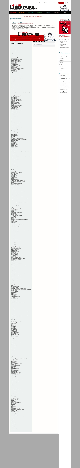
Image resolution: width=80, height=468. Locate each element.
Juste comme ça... (13, 142)
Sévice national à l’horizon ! (15, 239)
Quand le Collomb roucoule (15, 332)
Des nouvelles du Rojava (14, 163)
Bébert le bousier (13, 414)
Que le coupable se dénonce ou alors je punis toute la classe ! (19, 219)
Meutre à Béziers (13, 174)
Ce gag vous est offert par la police (16, 73)
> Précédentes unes (62, 68)
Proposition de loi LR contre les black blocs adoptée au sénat (19, 302)
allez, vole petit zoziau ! (14, 329)
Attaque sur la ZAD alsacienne (15, 370)
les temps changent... (14, 376)
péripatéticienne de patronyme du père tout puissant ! (18, 288)
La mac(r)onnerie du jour (14, 317)
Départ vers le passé (14, 294)
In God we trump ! (13, 54)
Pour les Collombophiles (14, 333)
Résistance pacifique (14, 223)
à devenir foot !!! (13, 89)
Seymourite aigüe (13, 280)
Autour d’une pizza (13, 403)
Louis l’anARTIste (13, 396)
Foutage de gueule (13, 362)
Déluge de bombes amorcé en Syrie (16, 372)
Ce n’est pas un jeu (13, 51)
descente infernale (13, 366)
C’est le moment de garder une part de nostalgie (17, 138)
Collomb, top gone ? (14, 322)
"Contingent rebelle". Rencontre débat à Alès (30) (18, 180)
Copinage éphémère (14, 170)
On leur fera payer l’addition (15, 368)
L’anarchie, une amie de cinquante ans (16, 393)
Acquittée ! (12, 211)
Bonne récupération (14, 328)
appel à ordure (13, 264)
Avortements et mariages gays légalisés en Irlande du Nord (19, 202)
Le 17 (12, 150)
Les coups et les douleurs (14, 284)
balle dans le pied (13, 325)
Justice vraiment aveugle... (14, 129)
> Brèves (60, 64)
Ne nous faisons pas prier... (15, 140)
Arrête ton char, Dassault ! (14, 149)
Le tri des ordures (13, 391)
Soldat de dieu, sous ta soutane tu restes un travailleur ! (19, 139)
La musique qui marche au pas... (15, 373)
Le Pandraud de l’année (14, 66)
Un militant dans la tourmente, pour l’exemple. (17, 224)
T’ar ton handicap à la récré (15, 374)
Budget (12, 335)
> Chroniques (61, 60)
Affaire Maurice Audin (14, 361)
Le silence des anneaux (14, 63)
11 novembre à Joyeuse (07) (15, 286)
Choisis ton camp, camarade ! (15, 413)
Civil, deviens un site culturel (15, 111)
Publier (50, 2)
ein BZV (12, 352)
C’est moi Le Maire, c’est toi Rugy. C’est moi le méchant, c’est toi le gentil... (21, 289)
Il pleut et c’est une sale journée (15, 96)
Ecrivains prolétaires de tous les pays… (16, 105)
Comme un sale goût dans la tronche (16, 402)
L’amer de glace (13, 186)
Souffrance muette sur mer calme (15, 106)
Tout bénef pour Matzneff (14, 144)
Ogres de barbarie (13, 406)
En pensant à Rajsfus (14, 165)
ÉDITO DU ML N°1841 (14, 108)
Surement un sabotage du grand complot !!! (17, 183)
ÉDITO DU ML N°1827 (14, 148)
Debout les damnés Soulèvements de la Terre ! (17, 68)
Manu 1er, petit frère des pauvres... (16, 365)
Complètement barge (14, 210)
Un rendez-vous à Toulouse (15, 56)
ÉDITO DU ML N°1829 (14, 143)
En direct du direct (13, 261)
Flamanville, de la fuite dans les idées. (16, 321)
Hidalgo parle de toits (14, 314)
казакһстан (12, 318)
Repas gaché (13, 404)
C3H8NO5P (12, 354)
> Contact (61, 49)
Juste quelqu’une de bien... (14, 64)
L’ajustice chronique (14, 62)
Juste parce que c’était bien (15, 109)
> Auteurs (61, 66)
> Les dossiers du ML (63, 56)
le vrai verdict (13, 355)
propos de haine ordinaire (14, 201)
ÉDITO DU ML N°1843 (14, 98)
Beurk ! (12, 324)
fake (11, 357)
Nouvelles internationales (29, 16)
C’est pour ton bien (13, 216)
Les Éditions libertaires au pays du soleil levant (17, 127)
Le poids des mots (13, 52)
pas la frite (12, 400)
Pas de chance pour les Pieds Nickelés (16, 172)
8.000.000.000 (13, 91)
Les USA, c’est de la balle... (15, 50)
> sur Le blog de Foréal (63, 76)
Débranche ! (12, 360)
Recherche (61, 70)
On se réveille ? (13, 133)
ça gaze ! (12, 369)
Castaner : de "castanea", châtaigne (16, 248)
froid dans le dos (13, 243)
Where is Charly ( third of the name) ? (16, 99)
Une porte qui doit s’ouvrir (14, 58)
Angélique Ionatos (13, 141)
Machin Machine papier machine (15, 126)
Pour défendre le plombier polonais (16, 226)
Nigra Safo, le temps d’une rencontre (16, 208)
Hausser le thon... (13, 260)
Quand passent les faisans (14, 298)
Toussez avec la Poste (14, 175)
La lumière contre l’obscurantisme (15, 204)
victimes (12, 395)
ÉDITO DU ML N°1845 (14, 88)
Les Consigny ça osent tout (15, 334)
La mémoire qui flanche (14, 323)
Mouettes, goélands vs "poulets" (15, 69)
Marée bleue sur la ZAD (14, 410)
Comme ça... (12, 94)
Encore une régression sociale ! (15, 205)
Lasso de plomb (13, 327)
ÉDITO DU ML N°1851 (14, 70)
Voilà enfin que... (13, 136)
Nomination (12, 164)
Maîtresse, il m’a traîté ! (14, 330)
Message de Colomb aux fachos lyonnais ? (17, 283)
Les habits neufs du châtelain (15, 398)
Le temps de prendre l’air (14, 336)
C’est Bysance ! (13, 297)
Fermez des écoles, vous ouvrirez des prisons (17, 409)
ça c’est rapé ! (13, 367)
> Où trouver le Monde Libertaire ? (63, 45)
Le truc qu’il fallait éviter (14, 135)
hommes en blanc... (13, 339)
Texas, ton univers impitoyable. (15, 132)
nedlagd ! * (12, 375)
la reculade (12, 220)
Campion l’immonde (14, 337)
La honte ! (12, 187)
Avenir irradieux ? (13, 207)
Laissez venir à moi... (14, 326)
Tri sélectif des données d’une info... (16, 246)
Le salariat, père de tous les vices (15, 277)
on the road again (13, 401)
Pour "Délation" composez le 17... (15, 173)
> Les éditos (61, 58)
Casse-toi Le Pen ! (13, 364)
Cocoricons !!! (13, 101)
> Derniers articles (62, 54)
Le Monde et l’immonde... (14, 146)
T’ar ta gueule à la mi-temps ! (15, 390)
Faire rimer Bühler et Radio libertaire (16, 95)
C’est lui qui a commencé (14, 255)
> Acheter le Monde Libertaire (64, 39)
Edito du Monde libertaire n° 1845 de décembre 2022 (18, 87)
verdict (12, 353)
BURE (12, 285)
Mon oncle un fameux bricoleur (15, 296)
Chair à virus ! (13, 169)
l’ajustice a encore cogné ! (14, 253)
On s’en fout (12, 377)
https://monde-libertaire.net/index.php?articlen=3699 (25, 23)
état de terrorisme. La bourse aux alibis (16, 212)
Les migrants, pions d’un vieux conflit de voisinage (18, 181)
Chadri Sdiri (12, 182)
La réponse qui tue (13, 222)
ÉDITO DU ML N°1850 (14, 74)
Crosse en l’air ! (13, 245)
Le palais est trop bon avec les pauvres (16, 363)
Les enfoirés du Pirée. (14, 225)
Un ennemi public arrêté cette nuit (15, 184)
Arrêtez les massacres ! (14, 145)
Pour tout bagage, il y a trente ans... (16, 65)
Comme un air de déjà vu (14, 254)
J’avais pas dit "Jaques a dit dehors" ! (16, 100)
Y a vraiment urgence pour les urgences (16, 215)
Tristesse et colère (13, 295)
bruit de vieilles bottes (14, 242)
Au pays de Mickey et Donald (15, 179)
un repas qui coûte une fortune (15, 72)
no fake (12, 356)
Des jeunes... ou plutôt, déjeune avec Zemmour (17, 128)
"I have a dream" (13, 262)
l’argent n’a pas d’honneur (14, 415)
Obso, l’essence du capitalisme (15, 247)
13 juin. (12, 167)
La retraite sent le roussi (14, 300)
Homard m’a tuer (13, 217)
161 (11, 125)
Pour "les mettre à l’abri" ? (14, 188)
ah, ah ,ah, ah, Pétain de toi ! (15, 291)
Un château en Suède (14, 371)
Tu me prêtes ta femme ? (14, 331)
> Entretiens (61, 62)
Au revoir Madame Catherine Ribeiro (16, 61)
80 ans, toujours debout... (14, 287)
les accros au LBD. (13, 256)
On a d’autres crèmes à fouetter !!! (15, 103)
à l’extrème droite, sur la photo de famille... (17, 316)
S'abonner (54, 2)
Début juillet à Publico (14, 67)
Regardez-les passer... (14, 250)
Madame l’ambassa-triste (14, 203)
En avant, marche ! (13, 397)
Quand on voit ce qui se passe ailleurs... (16, 263)
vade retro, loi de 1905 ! (14, 290)
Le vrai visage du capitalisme (15, 102)
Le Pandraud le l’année (14, 244)
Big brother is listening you (15, 251)
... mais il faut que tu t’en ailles (15, 185)
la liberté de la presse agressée (15, 90)
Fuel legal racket (13, 299)
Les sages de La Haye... (14, 281)
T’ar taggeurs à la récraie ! (14, 107)
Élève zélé (12, 104)
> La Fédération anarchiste (64, 47)
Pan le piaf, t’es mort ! (14, 131)
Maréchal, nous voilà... (14, 221)
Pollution (12, 168)
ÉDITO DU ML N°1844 (14, 97)
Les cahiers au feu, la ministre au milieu (16, 59)
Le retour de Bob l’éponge (14, 282)
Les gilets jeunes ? (13, 252)
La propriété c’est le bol (14, 399)
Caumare (12, 407)
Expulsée (12, 293)
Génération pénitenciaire (14, 209)
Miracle (12, 137)
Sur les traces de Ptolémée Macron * (16, 257)
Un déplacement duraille (14, 53)
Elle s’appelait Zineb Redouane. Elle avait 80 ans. (18, 258)
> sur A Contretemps (63, 92)
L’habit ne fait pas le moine (14, 319)
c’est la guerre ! (13, 176)
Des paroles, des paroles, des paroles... (16, 240)
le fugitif (12, 405)
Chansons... (12, 218)
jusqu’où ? (12, 206)
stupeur (12, 241)
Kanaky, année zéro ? (14, 301)
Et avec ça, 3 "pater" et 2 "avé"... (15, 249)
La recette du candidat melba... (15, 112)
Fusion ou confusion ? (14, 177)
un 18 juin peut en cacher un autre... (16, 166)
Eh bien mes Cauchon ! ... (14, 130)
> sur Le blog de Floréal (64, 84)
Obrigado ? (12, 178)
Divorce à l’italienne (13, 213)
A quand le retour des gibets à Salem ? (16, 110)
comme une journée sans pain (15, 411)
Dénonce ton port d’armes (14, 55)
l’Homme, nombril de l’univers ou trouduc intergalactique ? (19, 392)
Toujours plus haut (13, 394)
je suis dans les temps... (14, 75)
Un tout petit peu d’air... (14, 214)
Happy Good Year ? (13, 320)
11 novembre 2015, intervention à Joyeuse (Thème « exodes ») (19, 428)
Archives (65, 12)
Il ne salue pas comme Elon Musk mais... (16, 57)
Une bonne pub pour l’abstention (15, 60)
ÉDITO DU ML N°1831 (14, 134)
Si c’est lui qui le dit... (14, 71)
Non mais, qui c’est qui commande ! (16, 259)
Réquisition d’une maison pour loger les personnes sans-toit (19, 315)
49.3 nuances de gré (14, 412)
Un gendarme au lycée (14, 292)
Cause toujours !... (13, 171)
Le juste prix (12, 338)
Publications (45, 2)
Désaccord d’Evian (13, 147)
